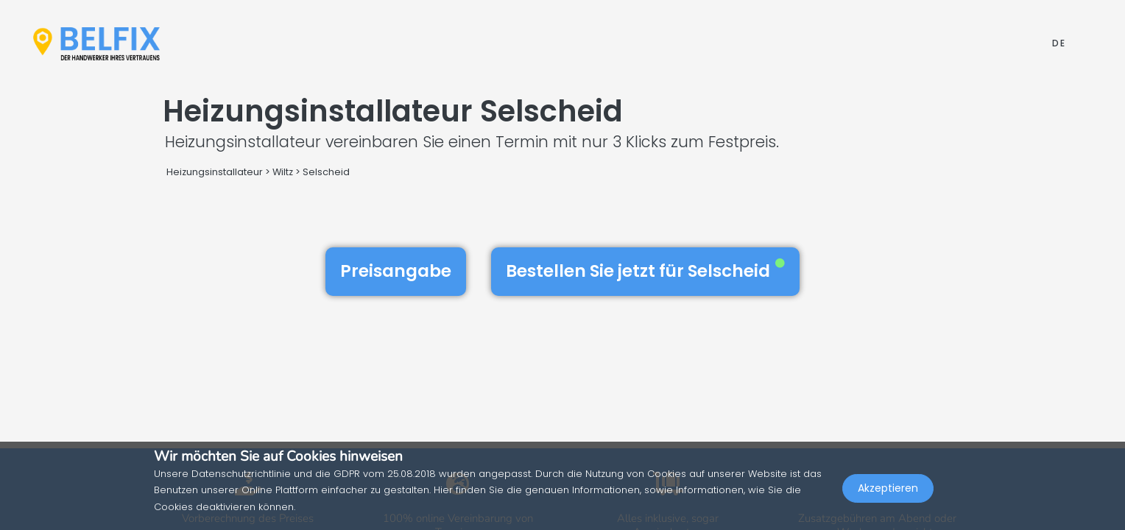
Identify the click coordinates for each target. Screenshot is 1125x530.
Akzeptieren (888, 497)
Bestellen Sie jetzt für (645, 270)
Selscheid (326, 172)
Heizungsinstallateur (214, 172)
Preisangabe (395, 271)
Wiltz (282, 172)
